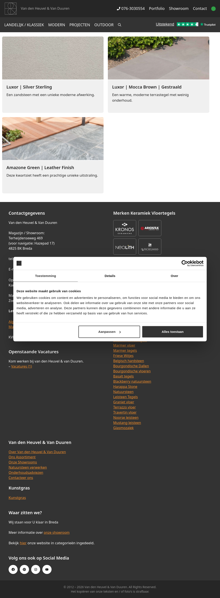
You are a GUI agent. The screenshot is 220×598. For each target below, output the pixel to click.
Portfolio (157, 8)
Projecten (79, 24)
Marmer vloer (124, 345)
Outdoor (104, 24)
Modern (56, 24)
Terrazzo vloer (124, 407)
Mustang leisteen (127, 422)
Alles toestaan (173, 331)
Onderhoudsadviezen (26, 472)
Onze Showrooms (23, 462)
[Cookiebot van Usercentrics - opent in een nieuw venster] (184, 263)
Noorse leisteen (126, 417)
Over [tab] (174, 275)
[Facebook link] (13, 569)
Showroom (179, 8)
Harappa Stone (125, 386)
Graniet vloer (123, 402)
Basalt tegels (123, 376)
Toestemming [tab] (45, 275)
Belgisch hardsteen (128, 360)
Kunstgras (17, 497)
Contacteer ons (21, 477)
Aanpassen (109, 331)
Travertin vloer (125, 412)
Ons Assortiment (22, 457)
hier (23, 542)
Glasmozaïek (123, 427)
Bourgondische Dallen (131, 366)
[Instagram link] (35, 569)
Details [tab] (110, 275)
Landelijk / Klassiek (24, 24)
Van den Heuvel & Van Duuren (45, 8)
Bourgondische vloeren (132, 371)
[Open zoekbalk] (119, 24)
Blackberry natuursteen (132, 381)
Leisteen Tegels (125, 397)
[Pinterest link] (24, 569)
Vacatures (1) (21, 366)
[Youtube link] (46, 569)
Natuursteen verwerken (28, 467)
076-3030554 (131, 8)
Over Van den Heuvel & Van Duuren (37, 452)
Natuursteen (123, 391)
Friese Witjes (123, 355)
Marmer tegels (125, 350)
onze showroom (56, 532)
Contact (200, 8)
